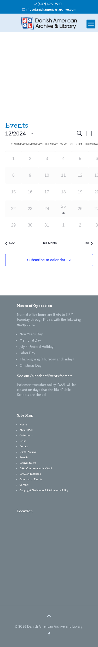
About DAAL (26, 430)
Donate (24, 446)
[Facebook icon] (49, 634)
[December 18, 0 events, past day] (63, 192)
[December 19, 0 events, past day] (80, 192)
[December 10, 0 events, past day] (46, 175)
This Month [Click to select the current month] (49, 243)
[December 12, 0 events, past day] (80, 175)
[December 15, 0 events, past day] (13, 192)
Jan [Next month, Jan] (88, 243)
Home (23, 424)
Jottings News (28, 463)
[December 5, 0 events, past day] (80, 159)
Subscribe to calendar (46, 260)
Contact (24, 484)
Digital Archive (28, 452)
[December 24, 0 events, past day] (46, 208)
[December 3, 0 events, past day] (46, 159)
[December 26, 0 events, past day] (80, 208)
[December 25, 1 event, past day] (63, 208)
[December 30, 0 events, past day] (30, 225)
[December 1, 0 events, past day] (13, 159)
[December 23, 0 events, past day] (30, 208)
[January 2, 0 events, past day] (80, 225)
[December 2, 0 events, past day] (30, 159)
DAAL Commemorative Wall (36, 468)
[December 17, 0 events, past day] (46, 192)
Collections (26, 435)
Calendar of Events (31, 479)
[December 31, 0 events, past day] (46, 225)
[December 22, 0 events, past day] (13, 208)
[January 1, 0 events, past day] (63, 225)
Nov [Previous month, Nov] (10, 243)
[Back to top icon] (49, 615)
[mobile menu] (91, 24)
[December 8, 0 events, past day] (13, 175)
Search (24, 457)
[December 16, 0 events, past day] (30, 192)
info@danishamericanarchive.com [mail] (51, 9)
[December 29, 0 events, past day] (13, 225)
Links (23, 441)
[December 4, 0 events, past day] (63, 159)
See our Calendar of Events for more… (46, 376)
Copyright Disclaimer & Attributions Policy (44, 490)
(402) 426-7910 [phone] (50, 4)
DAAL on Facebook (30, 474)
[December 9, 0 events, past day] (30, 175)
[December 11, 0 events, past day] (63, 175)
